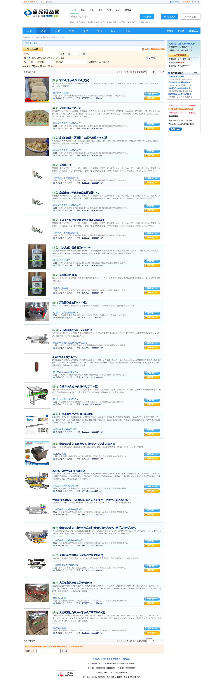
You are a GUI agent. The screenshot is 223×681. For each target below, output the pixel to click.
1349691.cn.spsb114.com (92, 459)
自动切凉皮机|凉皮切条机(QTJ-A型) (78, 386)
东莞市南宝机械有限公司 (64, 429)
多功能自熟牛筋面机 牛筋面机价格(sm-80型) (83, 137)
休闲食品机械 (52, 37)
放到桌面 (49, 2)
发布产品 (170, 17)
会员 (127, 31)
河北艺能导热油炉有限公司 (65, 372)
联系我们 (126, 659)
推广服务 (106, 659)
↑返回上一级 (30, 43)
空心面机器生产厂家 (70, 108)
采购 (71, 31)
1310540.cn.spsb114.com (92, 515)
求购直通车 (191, 17)
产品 (43, 31)
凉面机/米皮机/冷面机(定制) (74, 80)
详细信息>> (152, 98)
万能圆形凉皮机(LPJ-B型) (73, 302)
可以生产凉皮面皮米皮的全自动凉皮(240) (81, 220)
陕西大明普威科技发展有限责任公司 (70, 342)
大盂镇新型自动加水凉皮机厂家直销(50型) (82, 612)
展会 (113, 31)
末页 (134, 72)
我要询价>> (152, 94)
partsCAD (193, 31)
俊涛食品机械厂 (60, 598)
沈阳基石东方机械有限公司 (65, 486)
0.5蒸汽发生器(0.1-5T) (64, 357)
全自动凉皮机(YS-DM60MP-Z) (75, 330)
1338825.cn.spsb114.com (92, 377)
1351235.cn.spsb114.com (92, 603)
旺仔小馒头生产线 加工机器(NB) (76, 414)
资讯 (99, 31)
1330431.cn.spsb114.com (92, 570)
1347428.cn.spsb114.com (92, 265)
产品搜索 (147, 16)
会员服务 (186, 2)
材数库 (170, 31)
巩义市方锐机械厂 (61, 93)
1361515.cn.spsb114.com (92, 98)
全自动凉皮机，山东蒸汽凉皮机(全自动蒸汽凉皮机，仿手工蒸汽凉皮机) (97, 527)
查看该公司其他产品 (64, 98)
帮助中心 (195, 2)
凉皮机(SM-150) (68, 275)
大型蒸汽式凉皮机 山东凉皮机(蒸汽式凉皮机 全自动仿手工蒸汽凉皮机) (90, 500)
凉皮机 (62, 37)
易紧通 (181, 31)
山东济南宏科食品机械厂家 (65, 565)
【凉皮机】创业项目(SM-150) (75, 247)
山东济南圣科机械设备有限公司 (68, 509)
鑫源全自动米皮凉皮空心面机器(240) (79, 192)
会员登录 (174, 2)
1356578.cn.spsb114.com (92, 432)
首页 (29, 31)
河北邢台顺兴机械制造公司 (65, 312)
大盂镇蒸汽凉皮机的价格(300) (75, 582)
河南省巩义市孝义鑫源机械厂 (67, 123)
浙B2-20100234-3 (128, 663)
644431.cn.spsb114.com (92, 491)
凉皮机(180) (65, 165)
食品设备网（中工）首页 (34, 2)
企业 (57, 31)
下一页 (129, 72)
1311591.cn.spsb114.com (92, 128)
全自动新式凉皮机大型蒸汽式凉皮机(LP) (81, 555)
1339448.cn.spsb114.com (92, 348)
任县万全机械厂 (60, 453)
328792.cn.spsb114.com (92, 318)
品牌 (85, 31)
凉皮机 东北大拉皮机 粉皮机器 (68, 471)
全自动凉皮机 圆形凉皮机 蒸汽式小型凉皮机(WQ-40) (87, 443)
